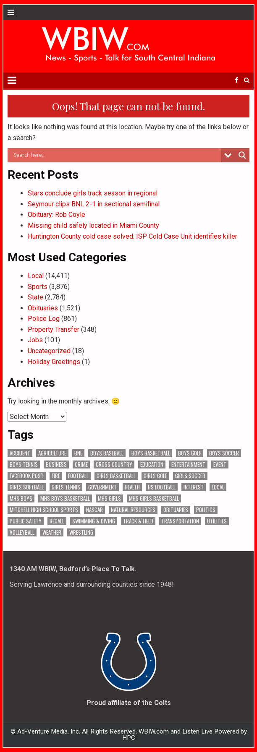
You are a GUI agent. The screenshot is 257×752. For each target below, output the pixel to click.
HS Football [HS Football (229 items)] (162, 487)
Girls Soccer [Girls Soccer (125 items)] (190, 476)
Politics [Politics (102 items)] (205, 510)
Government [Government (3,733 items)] (102, 487)
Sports (37, 287)
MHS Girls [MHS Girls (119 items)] (109, 498)
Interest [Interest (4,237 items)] (194, 487)
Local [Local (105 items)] (218, 487)
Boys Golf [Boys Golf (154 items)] (189, 453)
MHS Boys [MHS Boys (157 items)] (21, 498)
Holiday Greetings (54, 362)
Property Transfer (53, 329)
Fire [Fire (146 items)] (56, 476)
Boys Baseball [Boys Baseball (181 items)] (106, 453)
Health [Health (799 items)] (132, 487)
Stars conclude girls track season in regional (92, 193)
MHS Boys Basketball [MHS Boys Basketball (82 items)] (65, 498)
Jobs (35, 340)
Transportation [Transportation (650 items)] (180, 521)
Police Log (44, 319)
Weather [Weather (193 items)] (51, 532)
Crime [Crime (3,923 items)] (81, 464)
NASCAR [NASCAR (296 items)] (94, 510)
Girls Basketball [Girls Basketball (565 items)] (116, 476)
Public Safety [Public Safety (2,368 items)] (26, 521)
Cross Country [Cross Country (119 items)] (114, 464)
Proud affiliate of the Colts (129, 703)
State (35, 297)
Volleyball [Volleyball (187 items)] (22, 532)
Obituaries (43, 308)
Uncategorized (49, 351)
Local (36, 276)
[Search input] (116, 155)
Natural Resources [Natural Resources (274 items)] (133, 510)
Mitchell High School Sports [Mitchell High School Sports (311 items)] (44, 510)
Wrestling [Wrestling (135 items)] (81, 532)
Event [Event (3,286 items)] (219, 464)
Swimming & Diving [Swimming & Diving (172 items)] (93, 521)
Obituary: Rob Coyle (56, 215)
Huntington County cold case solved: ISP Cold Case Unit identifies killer (132, 236)
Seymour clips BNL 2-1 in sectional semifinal (94, 204)
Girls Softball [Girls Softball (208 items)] (27, 487)
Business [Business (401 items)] (56, 464)
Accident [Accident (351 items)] (20, 453)
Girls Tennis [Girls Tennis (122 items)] (66, 487)
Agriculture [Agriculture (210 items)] (52, 453)
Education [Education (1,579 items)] (151, 464)
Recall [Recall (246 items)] (57, 521)
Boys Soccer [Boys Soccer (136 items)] (224, 453)
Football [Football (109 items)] (78, 476)
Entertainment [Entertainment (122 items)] (188, 464)
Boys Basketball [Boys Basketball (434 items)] (150, 453)
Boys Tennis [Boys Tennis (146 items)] (24, 464)
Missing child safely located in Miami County (93, 225)
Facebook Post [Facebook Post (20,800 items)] (27, 476)
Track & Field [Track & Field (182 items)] (138, 521)
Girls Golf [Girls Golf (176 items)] (155, 476)
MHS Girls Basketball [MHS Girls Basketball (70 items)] (154, 498)
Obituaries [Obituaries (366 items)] (175, 510)
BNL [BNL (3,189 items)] (78, 453)
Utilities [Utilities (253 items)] (217, 521)
